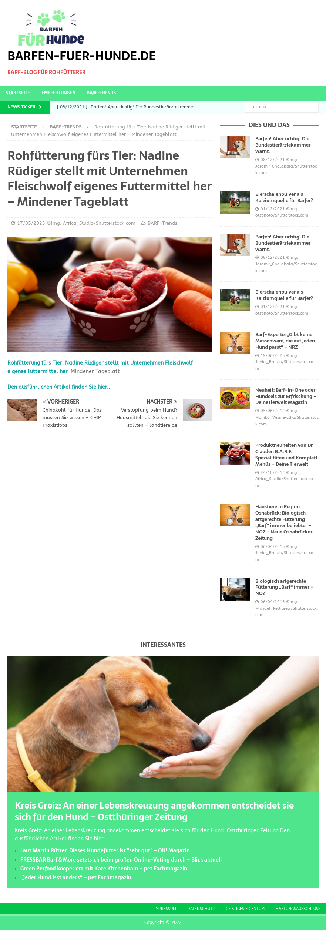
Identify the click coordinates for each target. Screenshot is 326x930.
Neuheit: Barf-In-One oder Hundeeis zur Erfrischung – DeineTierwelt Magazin (285, 396)
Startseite (18, 93)
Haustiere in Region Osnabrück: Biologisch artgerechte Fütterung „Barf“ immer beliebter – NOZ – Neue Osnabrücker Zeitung (283, 522)
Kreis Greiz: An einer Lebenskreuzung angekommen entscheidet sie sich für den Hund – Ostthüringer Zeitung (154, 811)
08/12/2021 (273, 159)
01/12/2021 (273, 209)
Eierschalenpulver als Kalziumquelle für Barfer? (284, 197)
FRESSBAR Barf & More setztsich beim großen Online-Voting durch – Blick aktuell (121, 860)
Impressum (165, 908)
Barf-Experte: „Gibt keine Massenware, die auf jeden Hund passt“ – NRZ (285, 341)
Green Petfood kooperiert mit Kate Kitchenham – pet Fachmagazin (103, 868)
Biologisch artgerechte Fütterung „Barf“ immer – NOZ (284, 587)
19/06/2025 (273, 355)
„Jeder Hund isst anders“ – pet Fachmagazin (75, 877)
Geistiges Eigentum (245, 908)
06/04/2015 (273, 546)
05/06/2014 (273, 410)
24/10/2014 (273, 472)
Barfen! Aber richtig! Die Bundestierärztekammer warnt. (282, 145)
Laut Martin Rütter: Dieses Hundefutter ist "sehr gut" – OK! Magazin (105, 850)
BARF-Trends (101, 93)
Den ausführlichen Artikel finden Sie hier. (57, 387)
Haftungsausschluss (298, 908)
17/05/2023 (31, 223)
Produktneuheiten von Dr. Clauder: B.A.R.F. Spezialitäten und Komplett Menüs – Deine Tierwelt (286, 454)
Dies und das (269, 125)
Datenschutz (201, 908)
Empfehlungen (58, 93)
